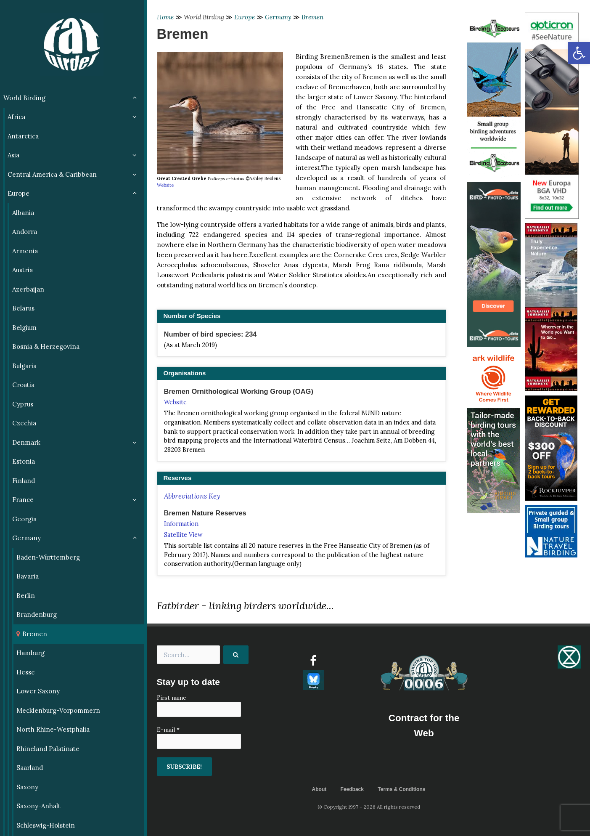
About (319, 789)
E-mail (168, 729)
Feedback (352, 789)
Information (181, 524)
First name (171, 697)
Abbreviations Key (192, 496)
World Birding (204, 17)
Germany (278, 17)
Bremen (312, 17)
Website (165, 185)
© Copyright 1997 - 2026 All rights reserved (368, 807)
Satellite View (183, 535)
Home (165, 17)
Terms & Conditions (401, 789)
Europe (244, 17)
